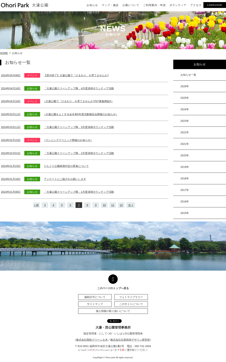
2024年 (184, 109)
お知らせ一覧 (188, 74)
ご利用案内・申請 (154, 5)
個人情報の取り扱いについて (113, 311)
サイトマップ (95, 304)
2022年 (184, 132)
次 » (130, 205)
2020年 (184, 155)
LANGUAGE (214, 5)
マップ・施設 (110, 5)
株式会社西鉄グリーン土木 (92, 339)
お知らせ (92, 5)
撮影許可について (94, 297)
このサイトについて (131, 304)
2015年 (184, 213)
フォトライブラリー (131, 297)
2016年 (184, 201)
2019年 (184, 166)
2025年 (184, 97)
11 (112, 205)
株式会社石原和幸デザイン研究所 (130, 339)
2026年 (184, 86)
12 (121, 205)
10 (104, 205)
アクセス (196, 5)
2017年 (184, 189)
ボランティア (178, 5)
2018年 (184, 178)
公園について (130, 5)
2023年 (184, 120)
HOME (4, 53)
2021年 (184, 143)
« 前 (36, 205)
